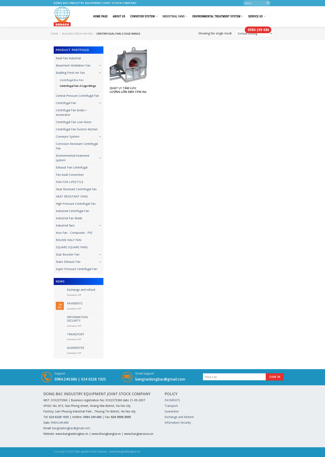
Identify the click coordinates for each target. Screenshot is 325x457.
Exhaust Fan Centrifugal (71, 167)
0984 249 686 (258, 29)
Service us (257, 16)
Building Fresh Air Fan (77, 33)
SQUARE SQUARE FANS (72, 247)
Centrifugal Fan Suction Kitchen (77, 129)
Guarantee (172, 411)
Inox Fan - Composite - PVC (74, 233)
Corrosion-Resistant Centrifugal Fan (77, 146)
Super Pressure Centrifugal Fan (76, 269)
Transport (171, 406)
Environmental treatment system (217, 16)
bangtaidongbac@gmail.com (160, 379)
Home (54, 33)
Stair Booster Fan (67, 254)
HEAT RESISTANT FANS (72, 196)
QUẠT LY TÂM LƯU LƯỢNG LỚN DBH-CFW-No (128, 90)
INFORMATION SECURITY (77, 318)
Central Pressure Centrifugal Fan (77, 96)
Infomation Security (178, 422)
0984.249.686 (66, 379)
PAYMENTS (74, 303)
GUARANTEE (75, 348)
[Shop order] (254, 33)
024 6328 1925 (93, 379)
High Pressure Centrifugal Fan (76, 204)
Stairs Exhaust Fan (68, 262)
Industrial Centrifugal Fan (72, 211)
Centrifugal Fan (66, 103)
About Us (119, 16)
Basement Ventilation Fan (73, 65)
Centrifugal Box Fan (72, 80)
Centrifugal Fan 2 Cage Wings (78, 86)
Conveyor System (144, 16)
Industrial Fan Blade (69, 218)
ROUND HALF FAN (68, 240)
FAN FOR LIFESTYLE (69, 182)
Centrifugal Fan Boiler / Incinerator (71, 112)
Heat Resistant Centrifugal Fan (76, 189)
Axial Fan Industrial (68, 58)
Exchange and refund (81, 290)
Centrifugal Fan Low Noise (73, 122)
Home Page (100, 16)
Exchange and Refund (179, 417)
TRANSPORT (75, 334)
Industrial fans (174, 16)
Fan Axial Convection (70, 175)
